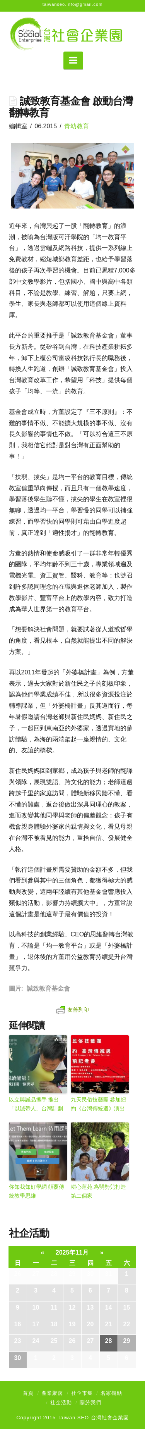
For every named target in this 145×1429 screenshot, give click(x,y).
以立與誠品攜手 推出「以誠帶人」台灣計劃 (36, 1103)
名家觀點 (111, 1393)
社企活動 (61, 1402)
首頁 (28, 1393)
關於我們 (90, 1402)
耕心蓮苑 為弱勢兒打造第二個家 (98, 1191)
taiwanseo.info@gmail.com (73, 4)
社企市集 (82, 1393)
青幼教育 (76, 126)
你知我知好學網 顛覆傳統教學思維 (37, 1191)
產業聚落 (52, 1393)
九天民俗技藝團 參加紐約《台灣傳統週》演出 (98, 1103)
